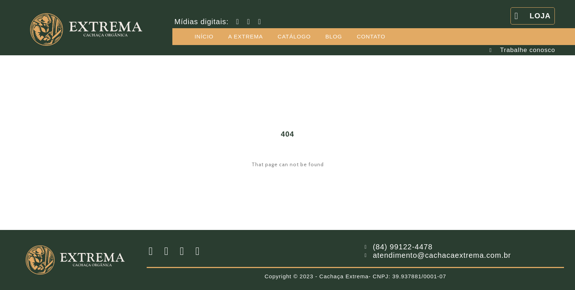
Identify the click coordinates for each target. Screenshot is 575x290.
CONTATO (371, 36)
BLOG (333, 36)
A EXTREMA (245, 36)
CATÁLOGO (294, 36)
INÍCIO (203, 36)
